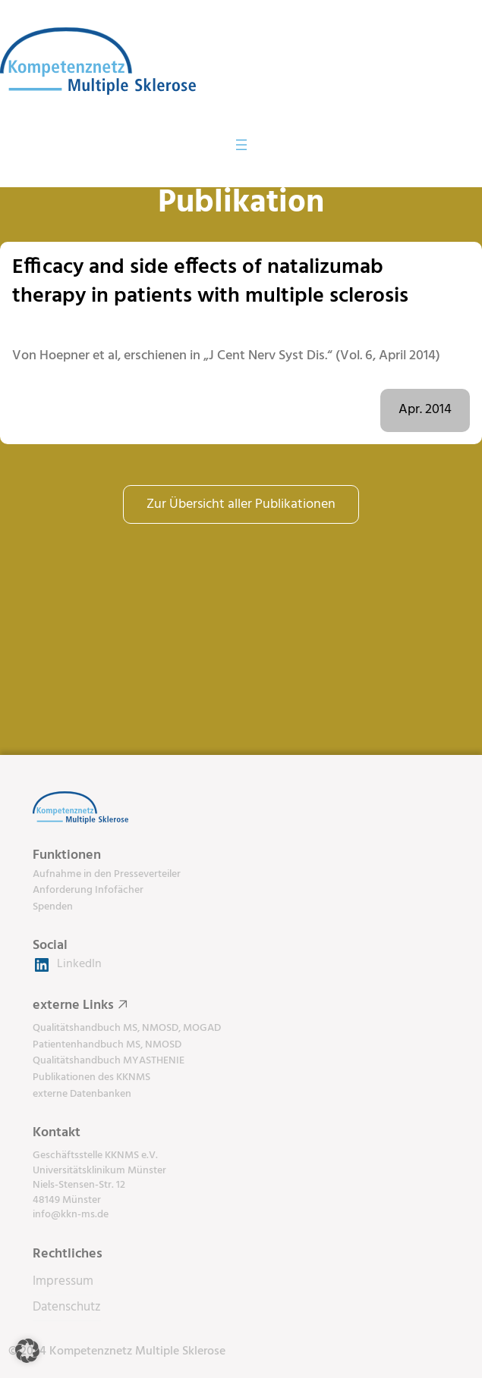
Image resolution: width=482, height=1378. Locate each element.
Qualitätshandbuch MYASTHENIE (108, 1061)
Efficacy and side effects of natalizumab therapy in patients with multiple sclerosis (210, 281)
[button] (27, 1350)
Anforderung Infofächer (88, 890)
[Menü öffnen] (241, 145)
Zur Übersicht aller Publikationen (241, 504)
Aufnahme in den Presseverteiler (107, 874)
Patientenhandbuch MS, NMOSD (107, 1045)
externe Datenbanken (82, 1094)
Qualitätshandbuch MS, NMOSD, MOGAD (127, 1028)
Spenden (53, 907)
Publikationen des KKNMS (91, 1077)
